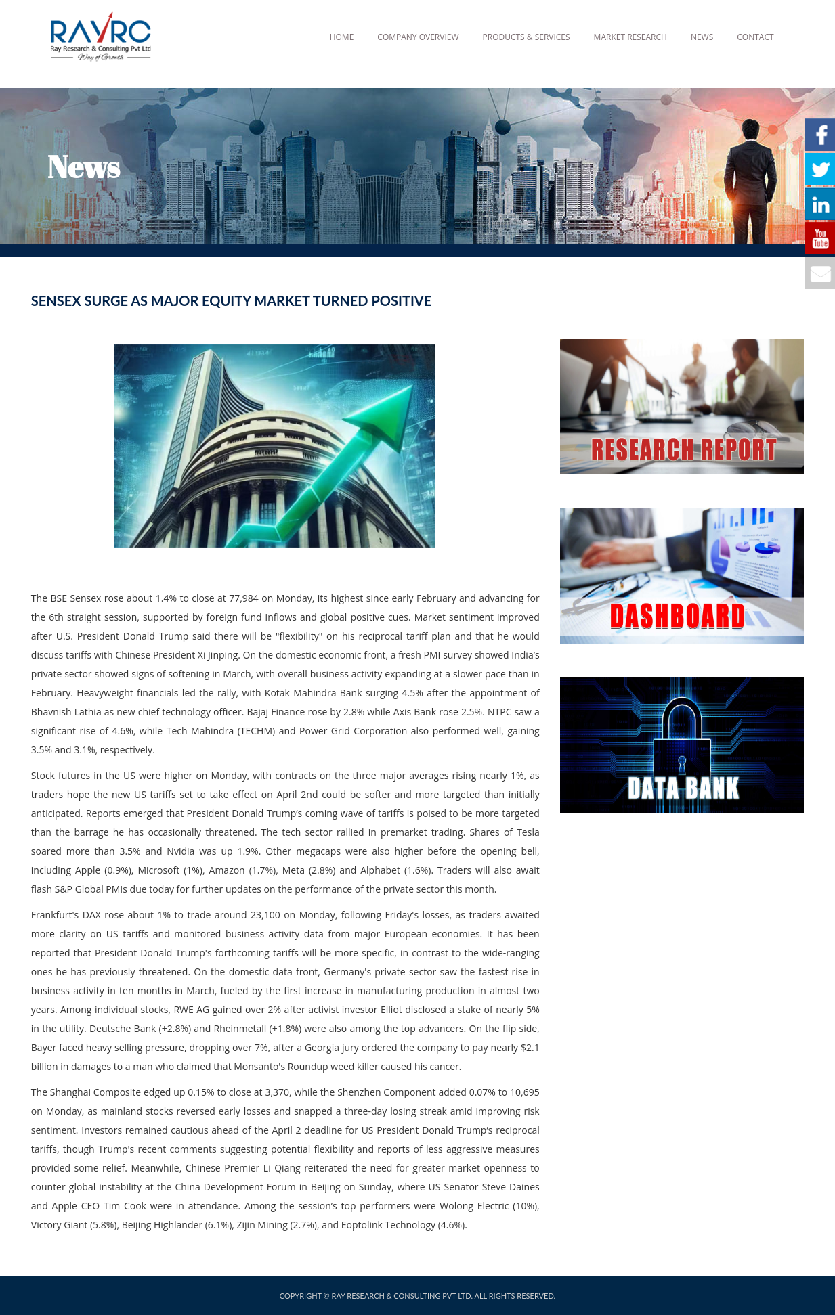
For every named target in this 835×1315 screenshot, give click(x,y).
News (702, 37)
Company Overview (417, 37)
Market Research (630, 37)
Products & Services (526, 37)
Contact (755, 37)
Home (342, 37)
